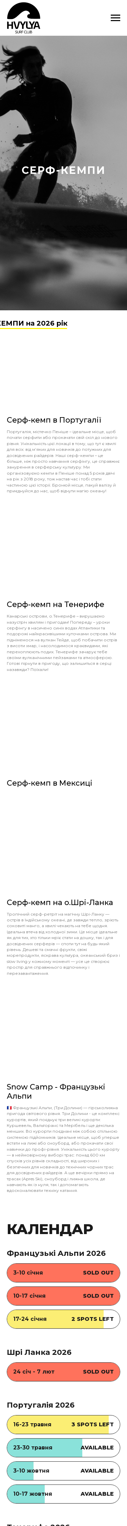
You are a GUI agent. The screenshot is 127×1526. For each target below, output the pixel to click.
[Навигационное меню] (115, 18)
